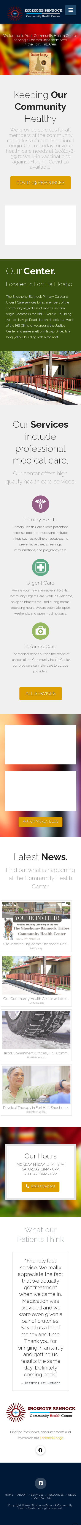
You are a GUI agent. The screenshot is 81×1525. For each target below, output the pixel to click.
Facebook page (51, 1438)
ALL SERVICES (40, 693)
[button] (70, 10)
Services (37, 1494)
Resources (56, 1494)
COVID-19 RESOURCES (40, 182)
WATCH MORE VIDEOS (40, 821)
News (72, 1494)
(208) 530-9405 (40, 1186)
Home (9, 1494)
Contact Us (42, 1497)
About (22, 1494)
